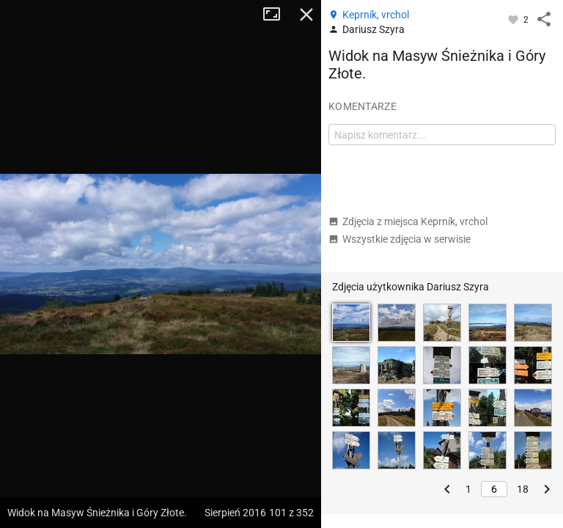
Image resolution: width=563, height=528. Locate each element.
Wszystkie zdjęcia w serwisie (399, 239)
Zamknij (306, 14)
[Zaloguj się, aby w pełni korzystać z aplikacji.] (514, 19)
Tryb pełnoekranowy (277, 14)
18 (523, 489)
